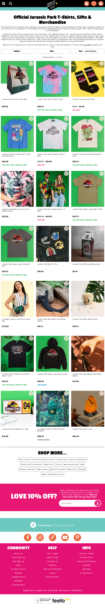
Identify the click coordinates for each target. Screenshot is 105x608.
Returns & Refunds (52, 569)
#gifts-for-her (48, 464)
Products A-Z (86, 573)
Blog (18, 565)
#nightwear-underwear (27, 469)
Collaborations (18, 577)
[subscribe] (97, 503)
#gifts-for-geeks (42, 469)
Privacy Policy (86, 557)
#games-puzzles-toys (71, 464)
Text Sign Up (18, 561)
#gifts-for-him (72, 469)
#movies (72, 459)
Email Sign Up (18, 557)
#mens (27, 459)
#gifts (82, 464)
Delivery (52, 565)
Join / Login (52, 553)
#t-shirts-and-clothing (39, 459)
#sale (20, 459)
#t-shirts (58, 464)
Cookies (86, 565)
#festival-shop (26, 464)
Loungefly (87, 45)
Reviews (18, 573)
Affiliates (18, 581)
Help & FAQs (52, 557)
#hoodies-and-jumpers (55, 474)
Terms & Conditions (86, 561)
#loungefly (82, 469)
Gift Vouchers (52, 577)
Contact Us (52, 561)
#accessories (37, 464)
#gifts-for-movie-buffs (57, 469)
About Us (18, 553)
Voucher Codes (86, 553)
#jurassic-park (62, 459)
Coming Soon (18, 585)
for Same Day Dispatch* (52, 525)
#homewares (82, 459)
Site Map (86, 569)
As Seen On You (18, 569)
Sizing (52, 573)
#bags (44, 474)
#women (52, 459)
